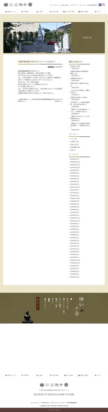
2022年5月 (73, 181)
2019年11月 (74, 221)
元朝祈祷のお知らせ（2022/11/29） (76, 79)
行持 (71, 150)
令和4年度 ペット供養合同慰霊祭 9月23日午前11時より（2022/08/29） (79, 104)
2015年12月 (74, 260)
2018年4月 (73, 237)
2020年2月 (73, 215)
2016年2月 (73, 257)
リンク (83, 5)
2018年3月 (73, 240)
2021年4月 (73, 193)
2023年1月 (73, 159)
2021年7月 (73, 190)
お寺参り (73, 141)
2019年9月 (73, 223)
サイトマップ (75, 5)
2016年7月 (73, 254)
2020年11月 (74, 198)
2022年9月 (73, 170)
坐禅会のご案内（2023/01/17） (75, 67)
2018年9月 (73, 229)
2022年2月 (73, 184)
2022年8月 (73, 173)
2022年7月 (73, 176)
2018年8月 (73, 232)
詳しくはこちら (38, 302)
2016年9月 (73, 251)
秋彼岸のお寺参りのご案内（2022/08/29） (78, 98)
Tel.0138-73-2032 (43, 394)
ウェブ (72, 139)
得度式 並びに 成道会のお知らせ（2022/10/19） (79, 85)
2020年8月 (73, 201)
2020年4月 (73, 209)
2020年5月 (73, 207)
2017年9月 (73, 243)
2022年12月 (74, 162)
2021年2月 (73, 195)
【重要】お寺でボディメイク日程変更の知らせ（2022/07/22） (80, 118)
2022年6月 (73, 178)
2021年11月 (74, 187)
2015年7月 (73, 268)
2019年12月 (74, 218)
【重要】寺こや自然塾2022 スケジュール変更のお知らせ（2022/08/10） (80, 111)
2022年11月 (74, 164)
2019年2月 (73, 226)
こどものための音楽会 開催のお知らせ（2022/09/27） (80, 92)
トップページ (55, 5)
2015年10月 (74, 263)
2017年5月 (73, 246)
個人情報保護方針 (92, 5)
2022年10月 (74, 167)
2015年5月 (73, 271)
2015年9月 (73, 266)
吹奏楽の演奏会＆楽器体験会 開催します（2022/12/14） (80, 73)
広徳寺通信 (51, 67)
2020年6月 (73, 204)
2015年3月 (73, 274)
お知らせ (73, 144)
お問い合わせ (65, 5)
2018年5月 (73, 235)
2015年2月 (73, 277)
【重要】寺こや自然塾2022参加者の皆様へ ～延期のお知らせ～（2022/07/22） (80, 127)
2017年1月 (73, 249)
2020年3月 (73, 212)
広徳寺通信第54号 (24, 71)
